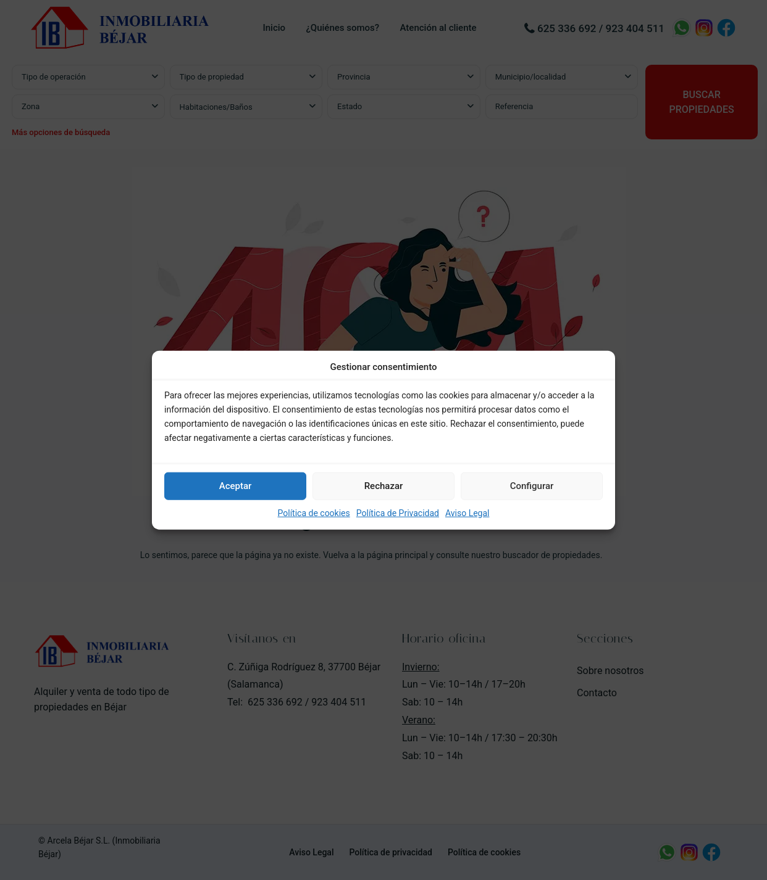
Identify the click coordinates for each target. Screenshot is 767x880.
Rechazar (383, 485)
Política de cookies (314, 513)
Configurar (532, 485)
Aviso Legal (467, 513)
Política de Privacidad (397, 513)
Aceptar (235, 485)
